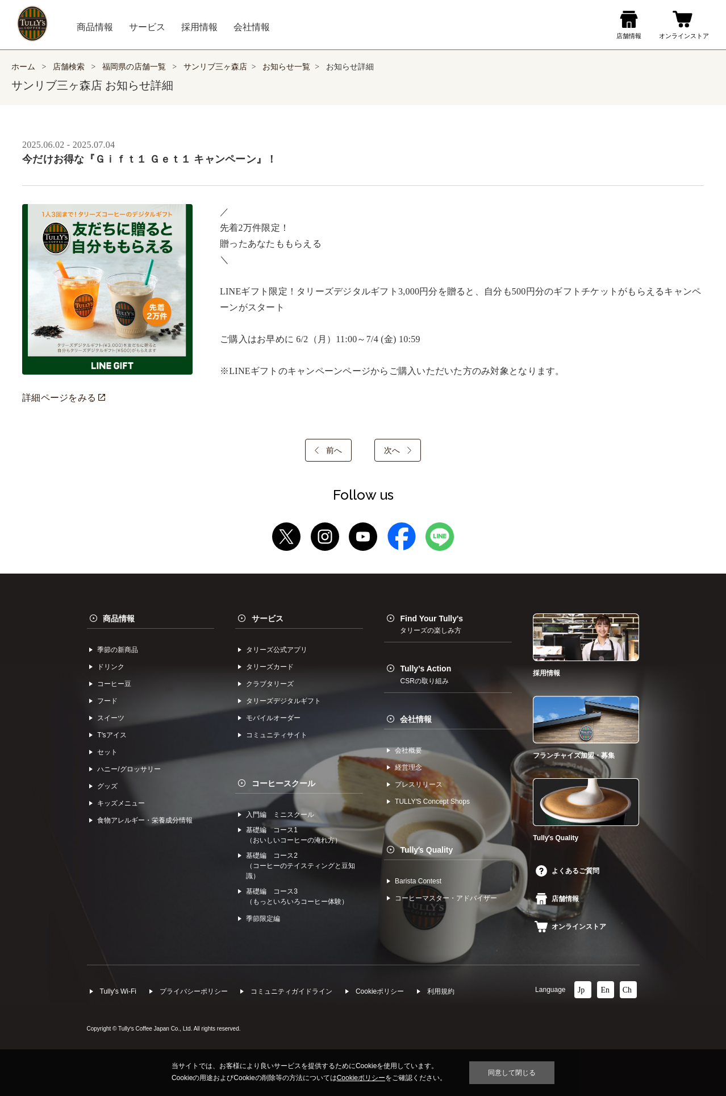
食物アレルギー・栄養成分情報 (145, 820)
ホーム (23, 67)
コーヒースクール (283, 783)
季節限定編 (263, 919)
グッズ (107, 786)
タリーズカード (270, 667)
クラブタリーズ (270, 684)
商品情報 (119, 618)
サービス (267, 618)
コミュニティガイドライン (291, 991)
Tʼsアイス (111, 735)
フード (107, 701)
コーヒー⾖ (114, 684)
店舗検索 (69, 67)
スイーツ (110, 718)
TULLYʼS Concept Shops (432, 802)
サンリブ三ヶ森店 (215, 67)
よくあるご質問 (567, 871)
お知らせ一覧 (286, 67)
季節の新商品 (117, 650)
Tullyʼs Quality (426, 849)
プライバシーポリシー (194, 991)
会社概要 (408, 750)
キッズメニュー (121, 803)
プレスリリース (419, 784)
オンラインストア (570, 927)
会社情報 (416, 719)
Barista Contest (418, 881)
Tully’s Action (425, 674)
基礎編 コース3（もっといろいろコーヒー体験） (297, 896)
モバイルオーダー (273, 718)
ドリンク (110, 667)
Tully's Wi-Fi (118, 991)
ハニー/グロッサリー (128, 769)
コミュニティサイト (276, 735)
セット (107, 752)
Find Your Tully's (431, 624)
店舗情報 (557, 899)
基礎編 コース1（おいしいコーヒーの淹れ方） (293, 835)
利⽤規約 (440, 991)
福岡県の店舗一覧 (135, 67)
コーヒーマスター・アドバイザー (446, 898)
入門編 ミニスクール (280, 815)
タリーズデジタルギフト (283, 701)
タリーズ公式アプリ (276, 650)
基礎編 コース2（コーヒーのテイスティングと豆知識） (300, 866)
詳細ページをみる (63, 397)
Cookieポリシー (380, 991)
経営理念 (408, 767)
